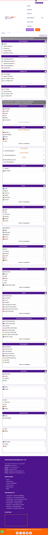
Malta (5, 446)
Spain (5, 141)
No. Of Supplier (6, 74)
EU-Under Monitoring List (9, 355)
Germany (7, 132)
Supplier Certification (7, 76)
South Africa (6, 197)
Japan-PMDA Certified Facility (10, 328)
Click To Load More (24, 122)
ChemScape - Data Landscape (14, 501)
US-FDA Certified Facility (9, 321)
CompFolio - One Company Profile (15, 497)
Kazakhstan (6, 228)
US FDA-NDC (6, 109)
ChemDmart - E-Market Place (14, 502)
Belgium (5, 431)
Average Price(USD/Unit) (9, 63)
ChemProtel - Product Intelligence (15, 495)
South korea (6, 402)
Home (7, 479)
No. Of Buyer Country (7, 93)
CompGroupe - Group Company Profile (16, 499)
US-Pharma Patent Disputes (9, 306)
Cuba (5, 115)
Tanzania (6, 199)
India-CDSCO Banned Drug (9, 358)
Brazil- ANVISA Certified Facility (10, 334)
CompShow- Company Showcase (15, 508)
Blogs (7, 488)
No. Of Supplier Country (8, 78)
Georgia (5, 444)
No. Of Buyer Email (7, 95)
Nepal (5, 209)
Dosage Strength (6, 50)
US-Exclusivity (6, 298)
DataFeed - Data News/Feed (13, 506)
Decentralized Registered (9, 155)
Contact (29, 26)
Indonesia (6, 216)
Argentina (6, 251)
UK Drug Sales (6, 67)
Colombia (6, 253)
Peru (5, 258)
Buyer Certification (7, 91)
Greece (5, 136)
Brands (4, 44)
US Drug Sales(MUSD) (8, 65)
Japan (5, 212)
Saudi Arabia (6, 232)
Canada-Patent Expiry (8, 311)
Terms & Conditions (11, 483)
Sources (29, 13)
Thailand (5, 218)
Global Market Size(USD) (9, 61)
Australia (5, 168)
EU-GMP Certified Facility (9, 323)
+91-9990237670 (13, 469)
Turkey (5, 236)
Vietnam (5, 239)
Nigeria (5, 190)
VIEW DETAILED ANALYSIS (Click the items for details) (17, 38)
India (5, 282)
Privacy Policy (9, 481)
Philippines (6, 234)
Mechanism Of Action (7, 52)
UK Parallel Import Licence (9, 159)
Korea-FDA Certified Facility (9, 332)
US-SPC (5, 300)
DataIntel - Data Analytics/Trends (15, 504)
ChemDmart (38, 2)
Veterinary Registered (8, 162)
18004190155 (13, 465)
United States (6, 271)
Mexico (5, 117)
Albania (5, 139)
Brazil (5, 249)
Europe (5, 274)
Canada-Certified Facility (9, 330)
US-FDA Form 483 (7, 349)
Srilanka (5, 220)
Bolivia (5, 260)
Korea (5, 280)
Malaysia (5, 408)
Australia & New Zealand (9, 285)
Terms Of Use (9, 485)
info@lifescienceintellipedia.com (16, 471)
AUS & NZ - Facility (7, 336)
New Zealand (6, 170)
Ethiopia (5, 195)
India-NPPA (6, 360)
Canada (5, 113)
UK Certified (6, 325)
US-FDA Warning (7, 351)
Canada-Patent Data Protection (10, 309)
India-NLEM (6, 362)
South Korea (6, 214)
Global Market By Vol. (8, 59)
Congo (5, 188)
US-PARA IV (6, 302)
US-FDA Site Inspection (8, 353)
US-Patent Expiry (7, 295)
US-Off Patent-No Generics (9, 304)
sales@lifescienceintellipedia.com (16, 472)
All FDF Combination (7, 46)
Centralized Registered (8, 150)
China (5, 406)
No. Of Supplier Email (7, 80)
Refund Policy (9, 486)
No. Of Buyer (5, 89)
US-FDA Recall (6, 347)
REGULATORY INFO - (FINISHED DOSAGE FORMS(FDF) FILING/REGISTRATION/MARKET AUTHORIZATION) (18, 102)
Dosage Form (6, 48)
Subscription (30, 18)
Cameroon (6, 193)
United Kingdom (7, 134)
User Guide (30, 22)
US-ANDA (6, 111)
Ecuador (5, 255)
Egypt (5, 230)
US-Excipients (6, 120)
